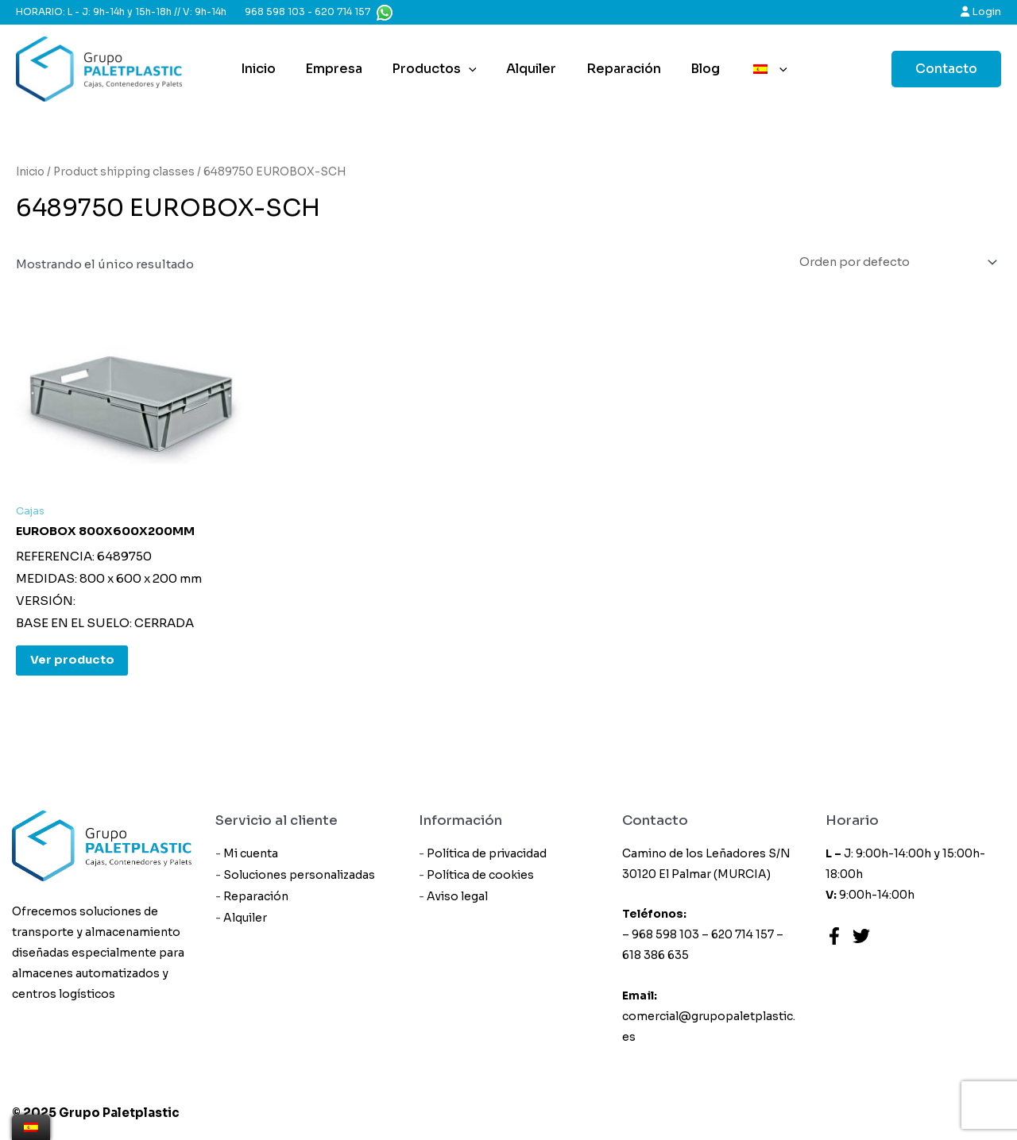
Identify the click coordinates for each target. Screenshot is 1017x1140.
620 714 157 (342, 11)
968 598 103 (275, 11)
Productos (433, 69)
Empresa (336, 68)
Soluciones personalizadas (300, 876)
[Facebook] (834, 936)
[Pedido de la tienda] (890, 263)
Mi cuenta (251, 854)
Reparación (614, 68)
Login (981, 11)
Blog (691, 68)
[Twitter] (861, 936)
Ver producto (75, 663)
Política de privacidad (487, 854)
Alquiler (526, 68)
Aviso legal (458, 898)
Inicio (265, 68)
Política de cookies (481, 876)
